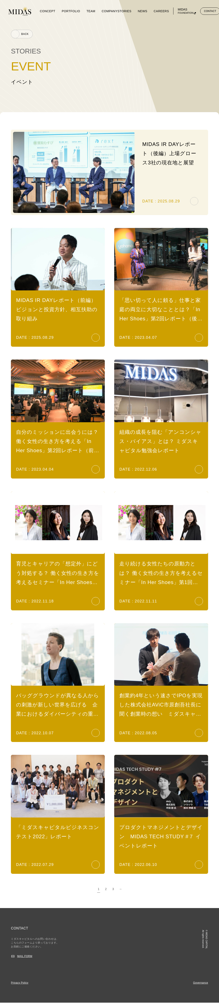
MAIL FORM (24, 958)
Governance (200, 985)
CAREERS (161, 11)
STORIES (125, 11)
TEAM (91, 11)
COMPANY (110, 11)
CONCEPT (47, 11)
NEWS (142, 11)
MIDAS (186, 11)
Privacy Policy (19, 985)
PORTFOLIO (71, 11)
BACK (25, 34)
